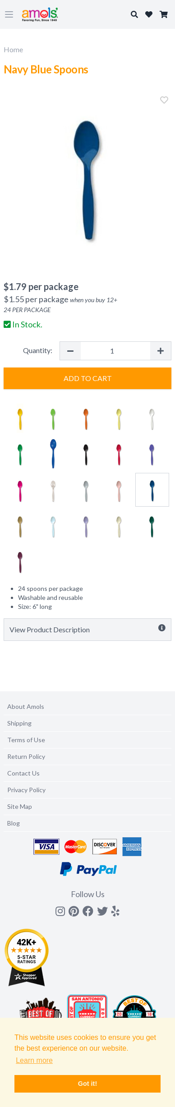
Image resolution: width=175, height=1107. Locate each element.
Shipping (19, 723)
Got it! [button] (87, 1083)
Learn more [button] (34, 1060)
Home (13, 49)
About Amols (25, 706)
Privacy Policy (26, 790)
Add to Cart (88, 378)
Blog (13, 823)
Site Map (19, 806)
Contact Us (23, 773)
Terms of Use (26, 740)
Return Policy (26, 756)
